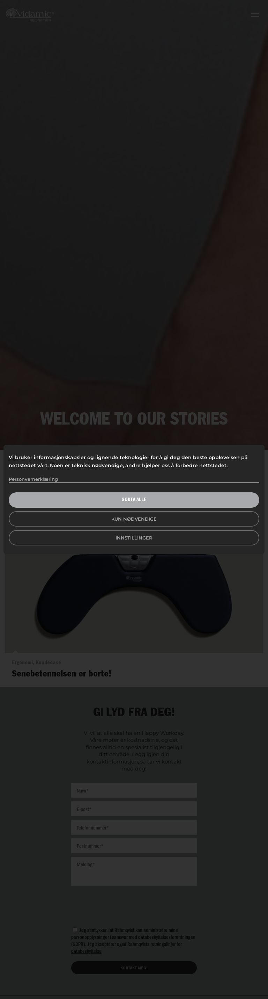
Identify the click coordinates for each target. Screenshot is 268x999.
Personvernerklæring (33, 479)
